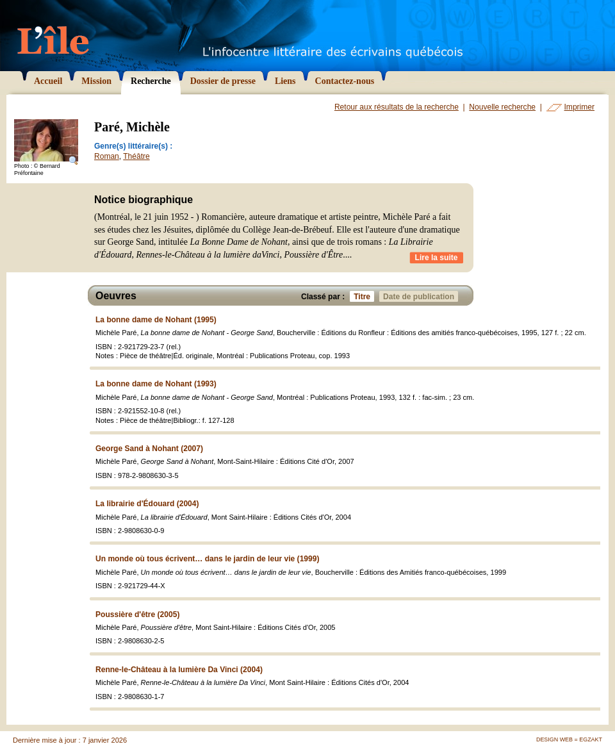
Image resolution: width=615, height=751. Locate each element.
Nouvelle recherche (502, 107)
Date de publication (420, 296)
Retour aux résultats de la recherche (396, 107)
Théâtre (136, 156)
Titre (364, 296)
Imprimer (579, 107)
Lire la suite (436, 257)
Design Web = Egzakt (569, 739)
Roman (106, 156)
